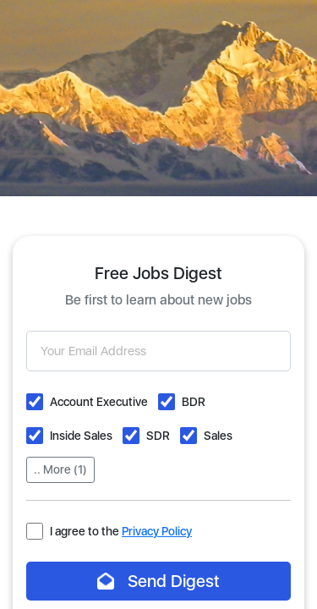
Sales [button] (218, 435)
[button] (34, 401)
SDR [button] (158, 435)
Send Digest (158, 581)
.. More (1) (60, 469)
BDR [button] (193, 402)
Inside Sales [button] (81, 435)
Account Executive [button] (99, 402)
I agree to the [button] (121, 531)
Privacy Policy (157, 531)
